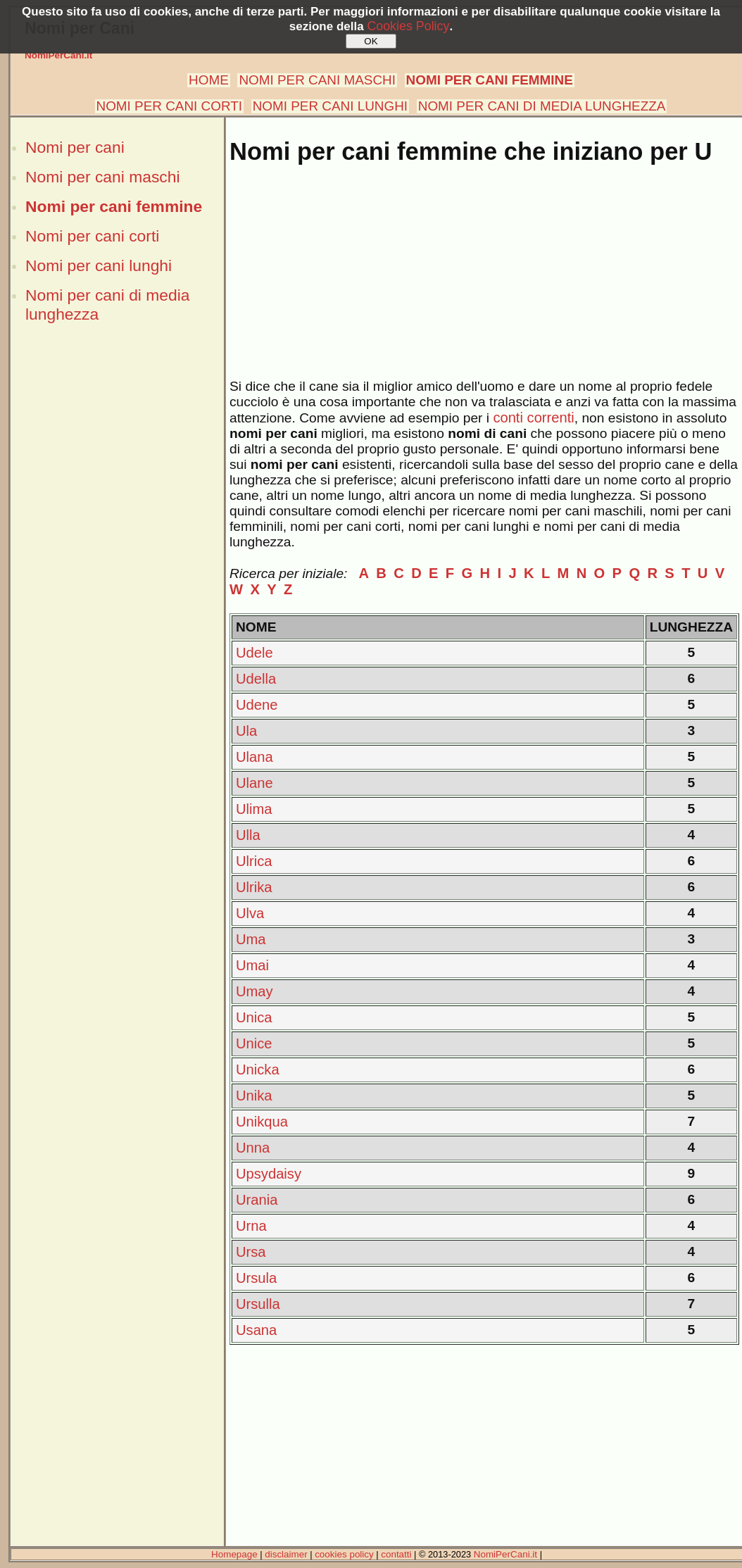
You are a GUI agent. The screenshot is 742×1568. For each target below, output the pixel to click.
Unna (253, 1147)
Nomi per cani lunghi (98, 265)
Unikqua (262, 1121)
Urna (251, 1226)
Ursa (251, 1252)
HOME (209, 80)
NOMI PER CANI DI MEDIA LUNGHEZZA (542, 106)
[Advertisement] (116, 449)
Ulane (254, 783)
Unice (254, 1043)
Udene (256, 705)
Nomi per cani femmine (113, 206)
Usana (256, 1330)
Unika (254, 1095)
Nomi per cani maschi (102, 177)
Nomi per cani (75, 147)
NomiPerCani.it (58, 55)
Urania (256, 1200)
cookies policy (344, 1554)
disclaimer (286, 1554)
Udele (254, 652)
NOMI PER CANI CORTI (169, 106)
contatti (396, 1554)
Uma (251, 939)
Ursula (256, 1278)
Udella (256, 678)
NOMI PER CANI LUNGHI (330, 106)
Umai (252, 965)
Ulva (250, 913)
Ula (246, 731)
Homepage (234, 1554)
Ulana (254, 757)
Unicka (257, 1069)
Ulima (254, 809)
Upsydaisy (268, 1173)
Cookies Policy (408, 26)
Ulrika (254, 887)
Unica (254, 1017)
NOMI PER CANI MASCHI (317, 80)
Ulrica (254, 861)
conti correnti (533, 417)
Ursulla (258, 1304)
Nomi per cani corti (92, 236)
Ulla (248, 835)
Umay (254, 991)
